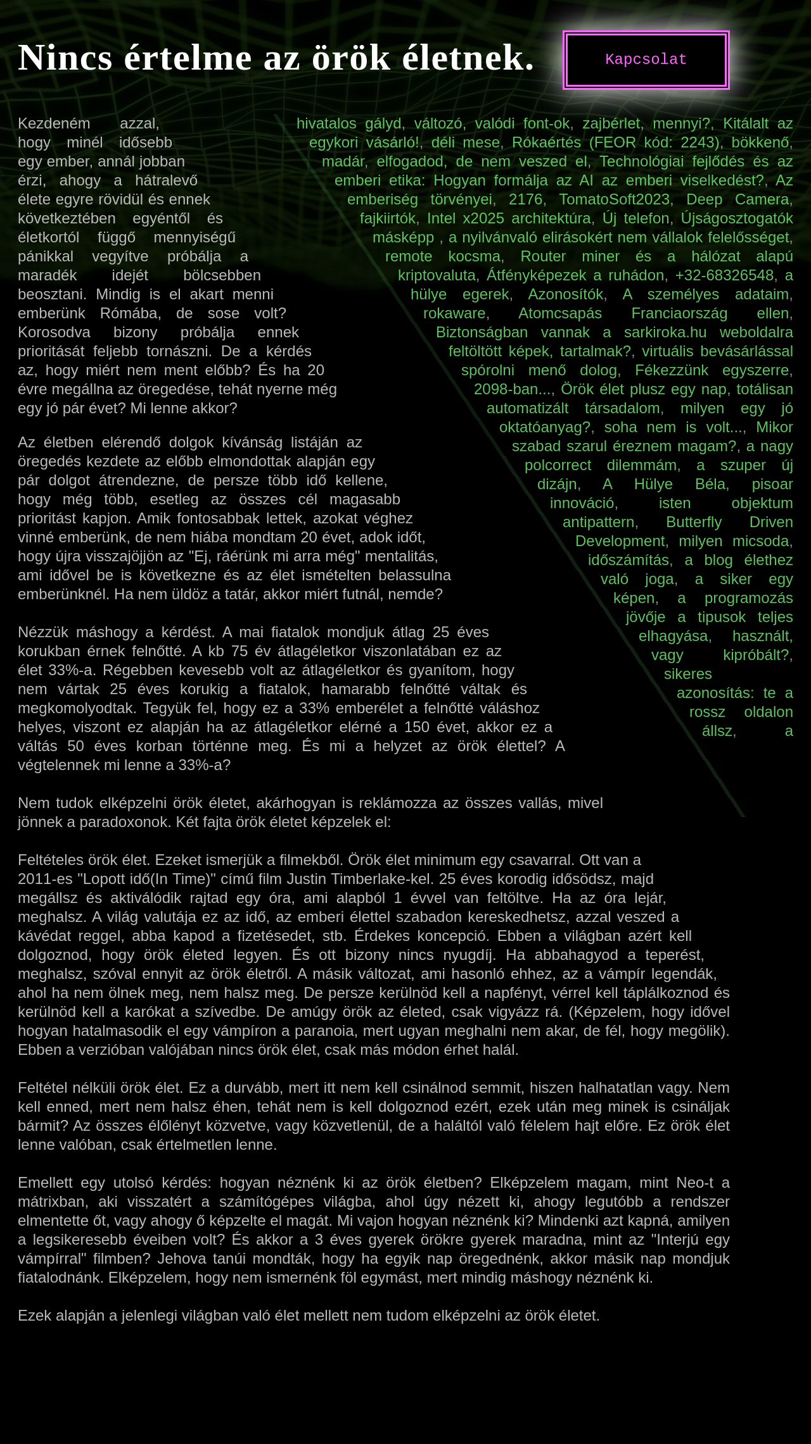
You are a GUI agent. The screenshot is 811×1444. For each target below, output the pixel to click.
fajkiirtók (388, 218)
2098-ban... (512, 388)
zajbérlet (611, 123)
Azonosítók (566, 293)
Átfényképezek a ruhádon (575, 274)
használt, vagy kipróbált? (722, 645)
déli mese (465, 142)
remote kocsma (443, 256)
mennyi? (681, 123)
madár (343, 161)
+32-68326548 (724, 274)
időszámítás (628, 559)
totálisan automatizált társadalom (640, 398)
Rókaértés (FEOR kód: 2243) (616, 142)
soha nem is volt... (673, 426)
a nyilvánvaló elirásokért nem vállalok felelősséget (619, 237)
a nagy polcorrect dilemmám (659, 455)
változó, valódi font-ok (492, 123)
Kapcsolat (646, 59)
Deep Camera (737, 199)
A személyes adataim (705, 293)
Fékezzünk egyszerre (712, 369)
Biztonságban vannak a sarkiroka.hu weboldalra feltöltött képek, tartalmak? (614, 341)
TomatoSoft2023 (614, 199)
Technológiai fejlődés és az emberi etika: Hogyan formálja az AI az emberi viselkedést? (564, 170)
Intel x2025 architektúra (509, 218)
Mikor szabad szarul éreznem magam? (652, 436)
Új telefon (636, 218)
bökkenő (760, 142)
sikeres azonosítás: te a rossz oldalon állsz (728, 702)
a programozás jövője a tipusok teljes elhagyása (709, 616)
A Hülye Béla (664, 483)
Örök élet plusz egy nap (644, 388)
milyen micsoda (734, 540)
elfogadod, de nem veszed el (481, 161)
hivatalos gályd (349, 123)
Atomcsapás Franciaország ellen (653, 312)
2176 (525, 199)
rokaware (454, 312)
